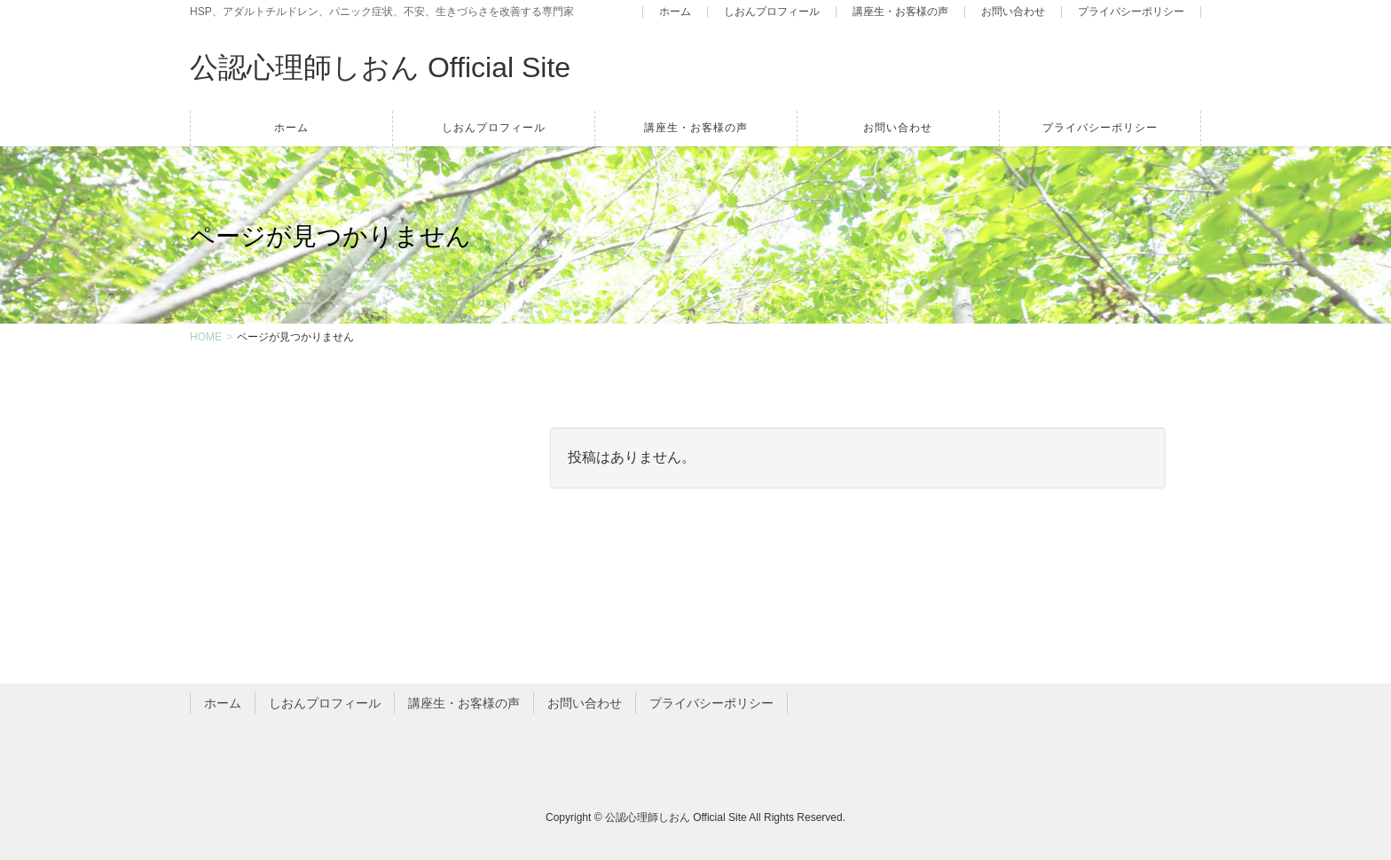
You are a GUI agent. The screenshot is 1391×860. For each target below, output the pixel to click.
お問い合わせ (1013, 12)
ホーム (675, 12)
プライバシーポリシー (1131, 12)
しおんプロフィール (772, 12)
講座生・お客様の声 (900, 12)
